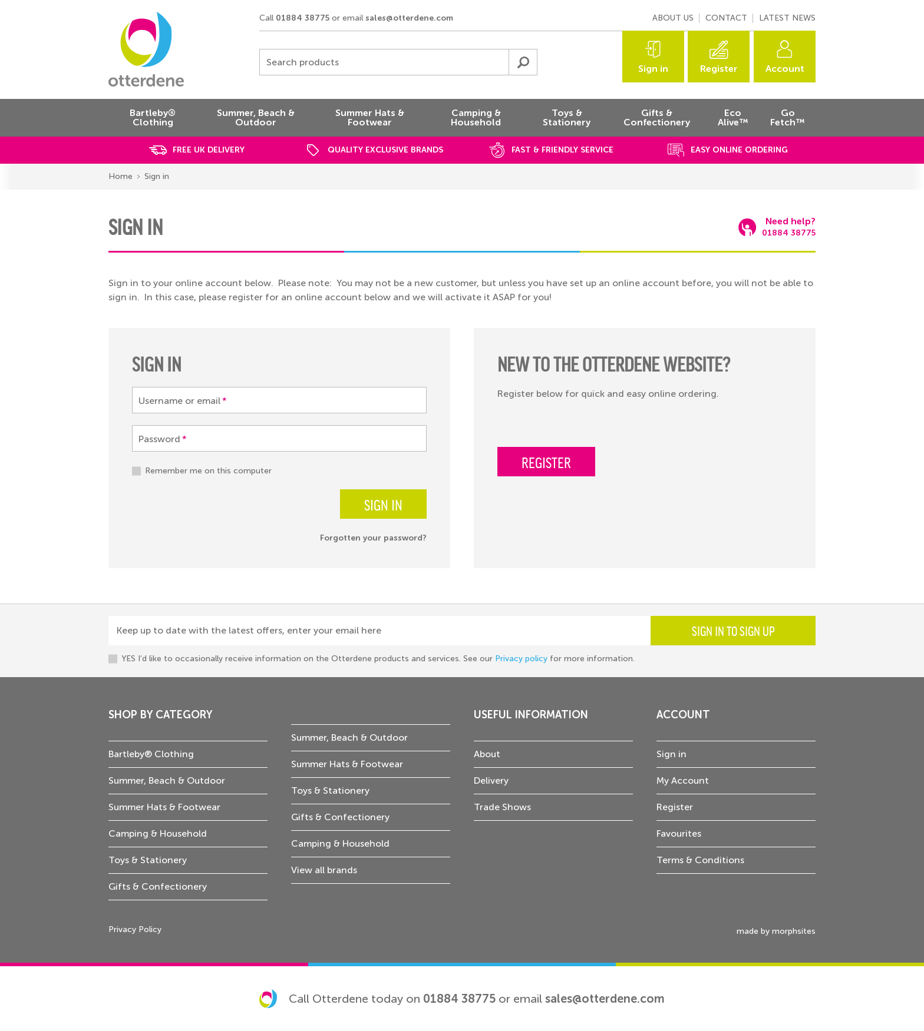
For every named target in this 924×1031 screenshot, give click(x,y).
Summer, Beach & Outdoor (166, 780)
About (487, 754)
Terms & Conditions (700, 860)
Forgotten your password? (373, 538)
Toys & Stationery (147, 860)
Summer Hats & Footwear (164, 807)
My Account (682, 780)
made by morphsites (776, 931)
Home (120, 176)
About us (673, 18)
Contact (726, 18)
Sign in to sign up (733, 631)
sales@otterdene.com (409, 18)
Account (784, 68)
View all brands (324, 870)
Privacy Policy (134, 929)
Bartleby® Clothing (151, 754)
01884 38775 (302, 18)
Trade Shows (502, 807)
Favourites (678, 833)
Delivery (491, 780)
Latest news (787, 18)
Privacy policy (521, 659)
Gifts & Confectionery (157, 886)
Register (719, 68)
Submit (523, 62)
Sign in (653, 68)
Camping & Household (157, 833)
